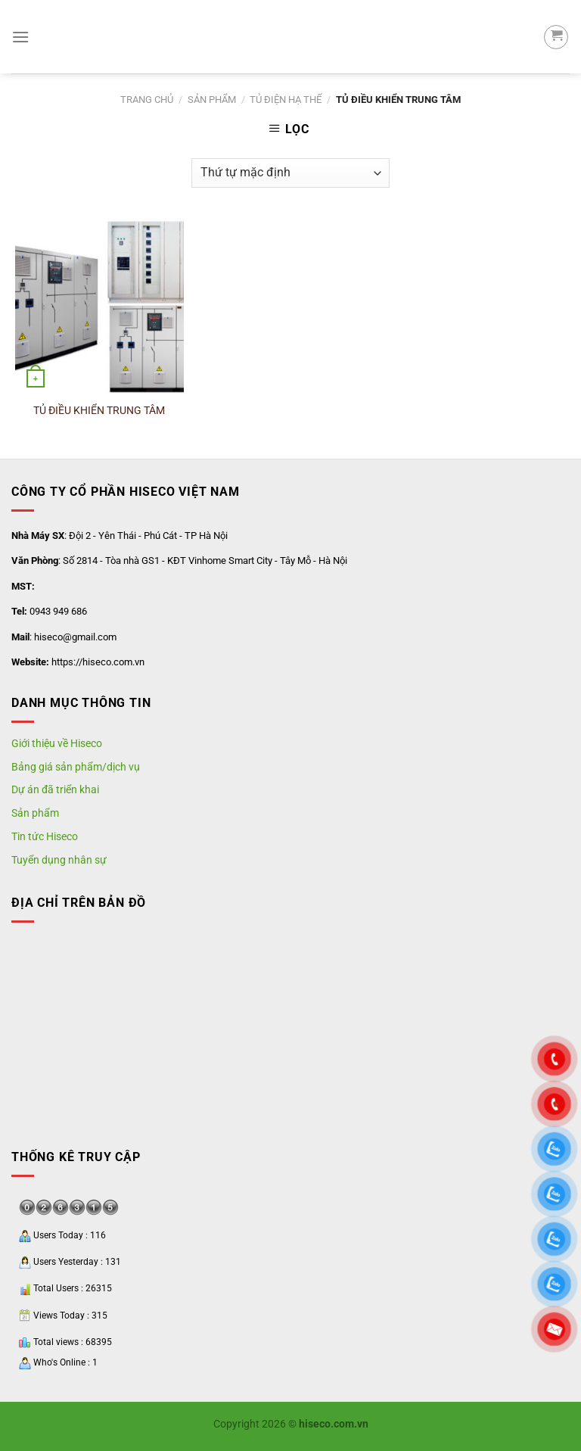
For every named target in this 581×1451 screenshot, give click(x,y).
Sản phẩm (35, 813)
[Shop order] (290, 173)
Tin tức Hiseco (44, 836)
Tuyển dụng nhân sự (59, 860)
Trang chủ (146, 99)
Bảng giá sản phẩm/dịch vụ (75, 767)
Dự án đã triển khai (55, 789)
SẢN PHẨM (212, 99)
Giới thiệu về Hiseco (56, 743)
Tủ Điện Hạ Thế (286, 99)
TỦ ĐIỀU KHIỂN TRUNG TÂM (99, 410)
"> (554, 1104)
